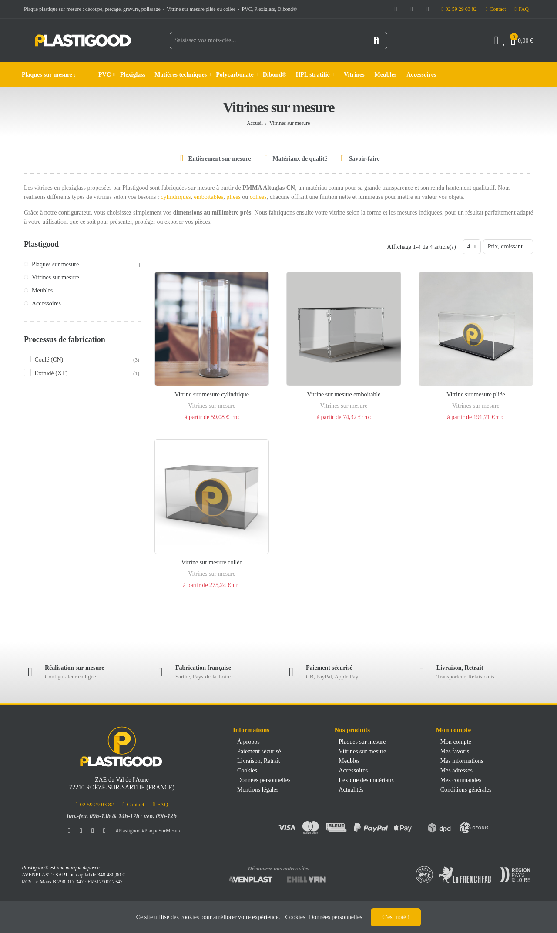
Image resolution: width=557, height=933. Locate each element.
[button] (459, 9)
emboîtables (209, 197)
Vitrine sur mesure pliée (475, 394)
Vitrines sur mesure (211, 406)
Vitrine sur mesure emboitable (343, 394)
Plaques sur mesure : (49, 74)
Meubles (42, 290)
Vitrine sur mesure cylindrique (211, 394)
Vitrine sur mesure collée (211, 562)
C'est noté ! (395, 917)
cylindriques (176, 197)
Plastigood (41, 244)
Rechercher (376, 40)
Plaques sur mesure (55, 264)
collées (258, 197)
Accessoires (46, 303)
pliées (234, 197)
